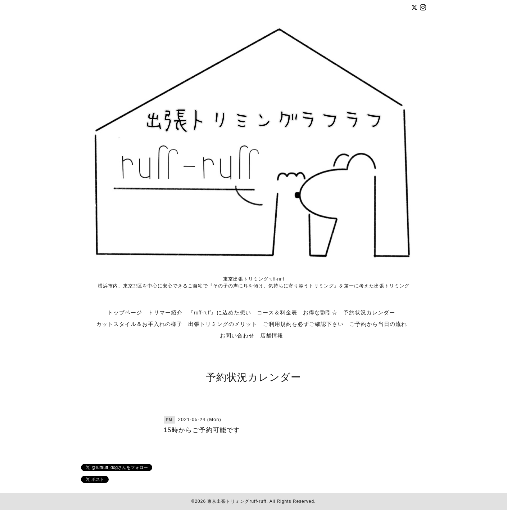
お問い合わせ (237, 335)
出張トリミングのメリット (222, 323)
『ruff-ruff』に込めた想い (219, 312)
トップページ (125, 312)
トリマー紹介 (165, 312)
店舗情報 (271, 335)
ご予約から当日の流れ (378, 323)
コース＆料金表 (277, 312)
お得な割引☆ (320, 312)
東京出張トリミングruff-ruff (236, 501)
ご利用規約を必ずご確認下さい (303, 323)
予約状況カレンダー (369, 312)
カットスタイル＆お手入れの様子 (139, 323)
